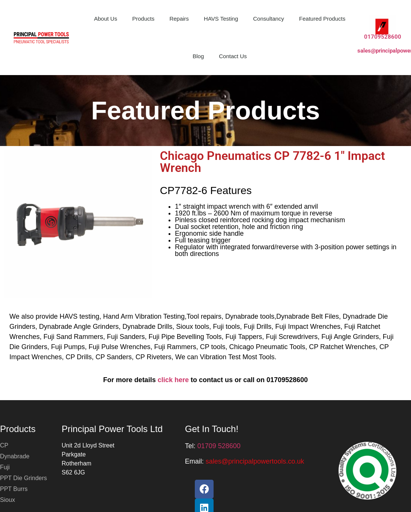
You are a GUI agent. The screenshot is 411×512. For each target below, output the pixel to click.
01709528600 (382, 36)
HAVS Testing (221, 18)
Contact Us (233, 56)
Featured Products (322, 18)
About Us (105, 18)
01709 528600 (219, 446)
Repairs (179, 18)
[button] (255, 461)
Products (143, 18)
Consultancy (268, 18)
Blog (198, 56)
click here (173, 380)
